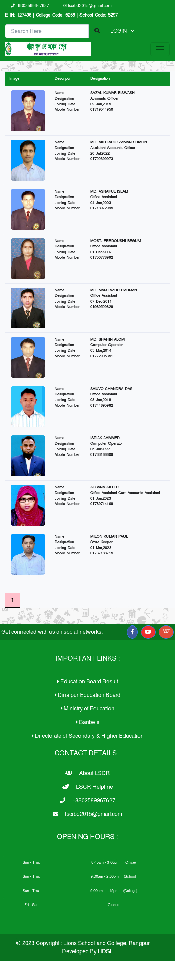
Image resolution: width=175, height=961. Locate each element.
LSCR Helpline (87, 787)
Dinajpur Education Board (87, 695)
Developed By (87, 951)
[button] (132, 632)
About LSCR (87, 773)
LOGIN (119, 31)
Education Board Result (87, 681)
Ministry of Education (87, 709)
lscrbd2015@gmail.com (87, 5)
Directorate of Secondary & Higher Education (88, 736)
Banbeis (87, 722)
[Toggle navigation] (160, 49)
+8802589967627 (30, 5)
